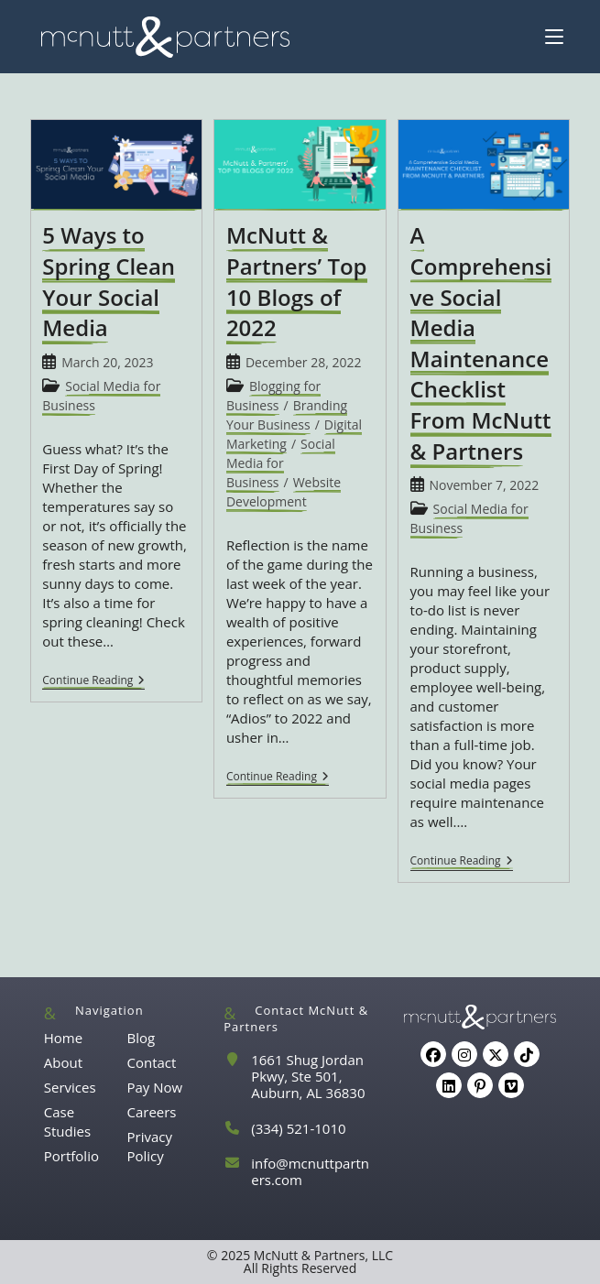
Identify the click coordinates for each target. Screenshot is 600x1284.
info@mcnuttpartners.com (310, 1171)
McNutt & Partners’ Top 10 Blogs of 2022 (296, 281)
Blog (140, 1037)
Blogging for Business (273, 395)
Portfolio (71, 1156)
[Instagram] (464, 1054)
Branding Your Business (286, 415)
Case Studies (67, 1121)
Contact (151, 1062)
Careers (151, 1112)
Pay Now (154, 1087)
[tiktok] (527, 1054)
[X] (495, 1054)
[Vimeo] (511, 1085)
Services (70, 1087)
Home (63, 1037)
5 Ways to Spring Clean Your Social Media (108, 281)
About (63, 1062)
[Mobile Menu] (554, 36)
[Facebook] (433, 1054)
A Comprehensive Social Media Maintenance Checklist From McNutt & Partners (481, 342)
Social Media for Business (280, 463)
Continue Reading (93, 682)
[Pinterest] (480, 1085)
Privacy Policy (148, 1146)
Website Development (283, 491)
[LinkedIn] (449, 1085)
